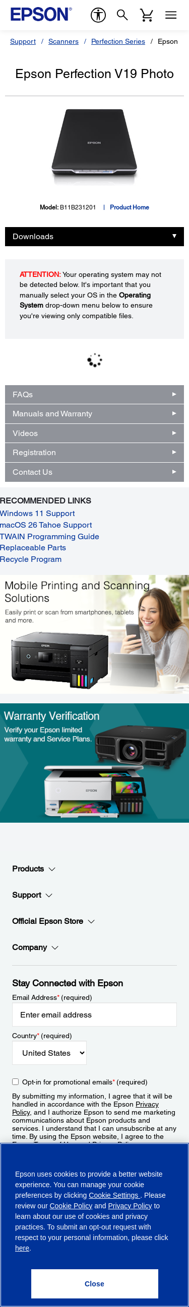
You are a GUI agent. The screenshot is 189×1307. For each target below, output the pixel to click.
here (22, 1248)
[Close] (94, 1283)
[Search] (122, 15)
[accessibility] (98, 15)
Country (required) (42, 1036)
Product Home (129, 207)
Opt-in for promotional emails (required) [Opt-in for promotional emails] (85, 1082)
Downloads (33, 236)
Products (34, 869)
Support (23, 41)
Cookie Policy (70, 1206)
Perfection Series (118, 41)
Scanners (63, 41)
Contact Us (32, 472)
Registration (34, 452)
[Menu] (171, 15)
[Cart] (147, 15)
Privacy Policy (130, 1206)
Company (35, 947)
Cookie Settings (114, 1195)
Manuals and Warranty (52, 413)
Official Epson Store (53, 921)
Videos (25, 433)
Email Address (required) (52, 997)
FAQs (23, 394)
